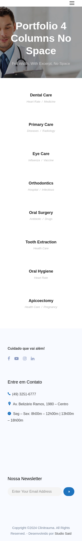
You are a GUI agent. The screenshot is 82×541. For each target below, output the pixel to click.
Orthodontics (41, 183)
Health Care (41, 248)
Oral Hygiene (41, 271)
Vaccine (49, 160)
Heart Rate (33, 101)
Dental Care (41, 95)
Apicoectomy (41, 301)
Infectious (48, 189)
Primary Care (41, 124)
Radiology (48, 130)
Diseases (32, 130)
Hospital (33, 189)
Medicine (49, 101)
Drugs (48, 219)
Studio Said (63, 533)
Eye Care (41, 154)
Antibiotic (35, 219)
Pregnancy (50, 307)
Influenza (34, 160)
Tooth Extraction (41, 242)
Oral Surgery (41, 212)
